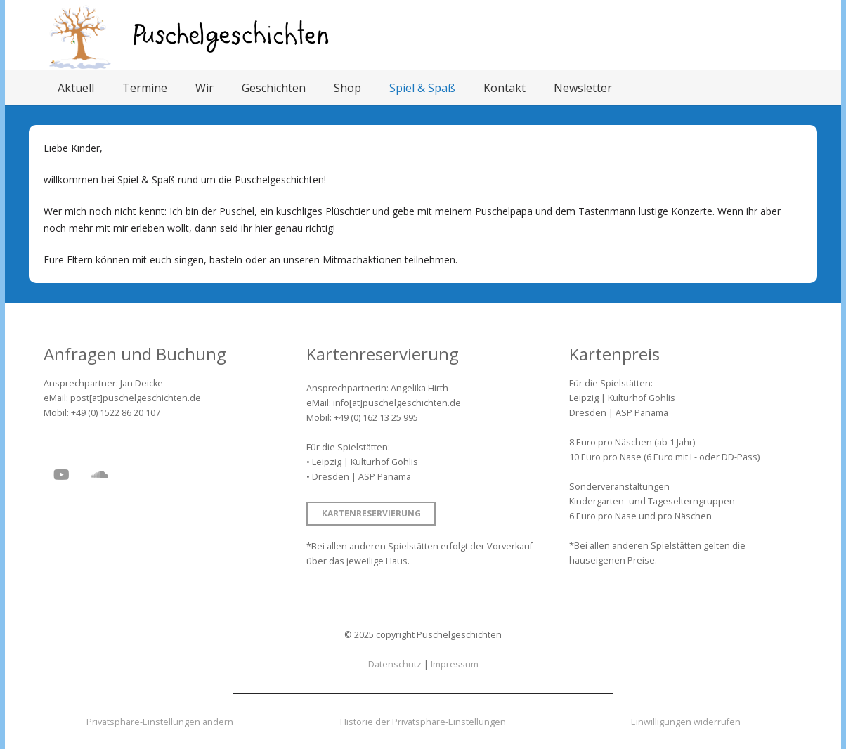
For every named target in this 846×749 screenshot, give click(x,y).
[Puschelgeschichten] (231, 35)
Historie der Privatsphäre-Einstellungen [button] (423, 722)
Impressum (455, 664)
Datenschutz (395, 664)
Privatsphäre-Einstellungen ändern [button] (159, 722)
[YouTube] (61, 475)
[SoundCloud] (99, 475)
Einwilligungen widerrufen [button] (686, 722)
